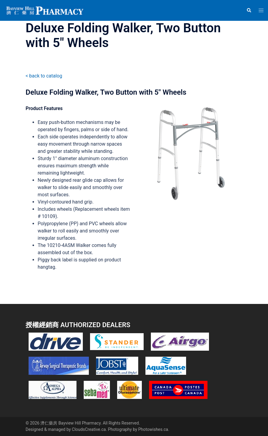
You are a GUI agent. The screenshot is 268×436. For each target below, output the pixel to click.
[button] (248, 10)
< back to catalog (44, 76)
